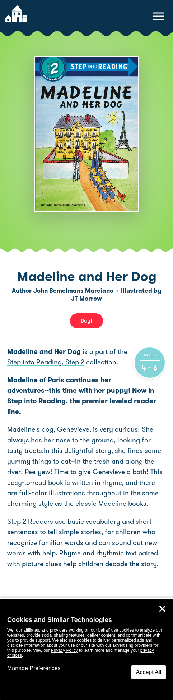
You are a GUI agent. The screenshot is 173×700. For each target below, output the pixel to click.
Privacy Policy (64, 650)
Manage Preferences (34, 668)
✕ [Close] (162, 609)
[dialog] (86, 649)
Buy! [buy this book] (86, 321)
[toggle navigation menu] (158, 16)
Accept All (148, 672)
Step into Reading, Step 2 (45, 362)
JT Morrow (86, 298)
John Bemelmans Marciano (73, 290)
